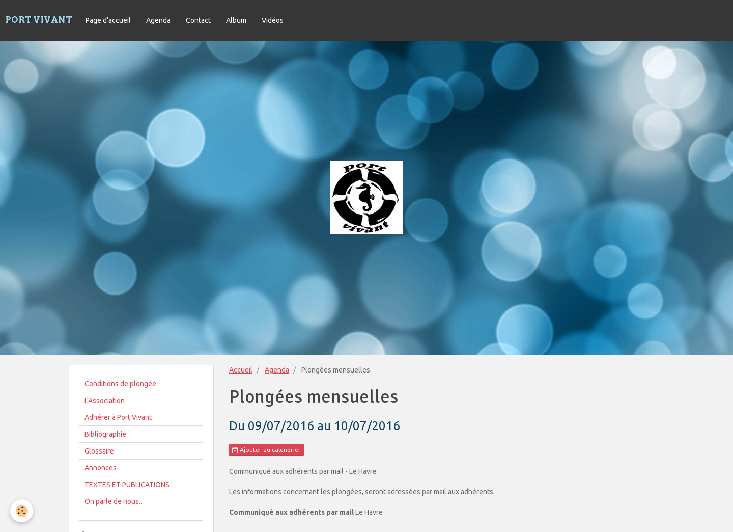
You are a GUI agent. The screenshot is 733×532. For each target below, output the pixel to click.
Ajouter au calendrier (266, 450)
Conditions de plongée (120, 384)
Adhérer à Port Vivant (118, 417)
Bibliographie (105, 434)
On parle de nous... (114, 501)
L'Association (104, 400)
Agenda (158, 20)
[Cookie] (21, 510)
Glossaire (99, 451)
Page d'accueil (108, 20)
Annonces (100, 468)
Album (236, 20)
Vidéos (273, 20)
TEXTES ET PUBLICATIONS (127, 485)
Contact (198, 20)
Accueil (240, 370)
